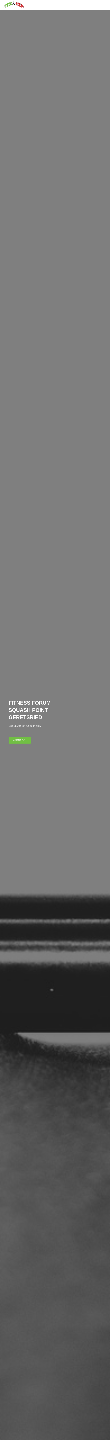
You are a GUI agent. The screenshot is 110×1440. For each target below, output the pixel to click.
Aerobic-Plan (19, 740)
